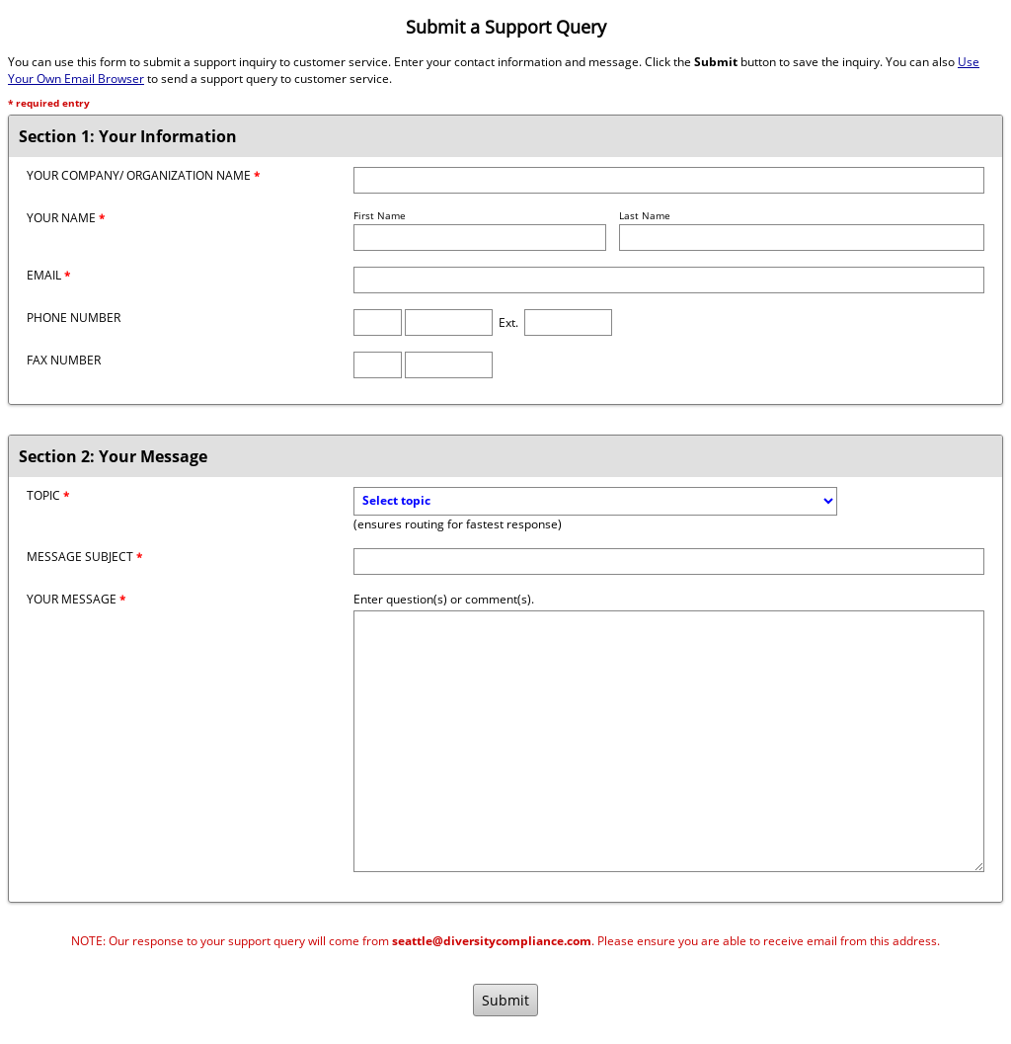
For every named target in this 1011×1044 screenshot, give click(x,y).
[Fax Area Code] (377, 365)
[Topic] (595, 501)
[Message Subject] (668, 561)
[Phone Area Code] (377, 322)
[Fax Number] (449, 365)
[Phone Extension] (568, 322)
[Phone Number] (449, 322)
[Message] (668, 741)
